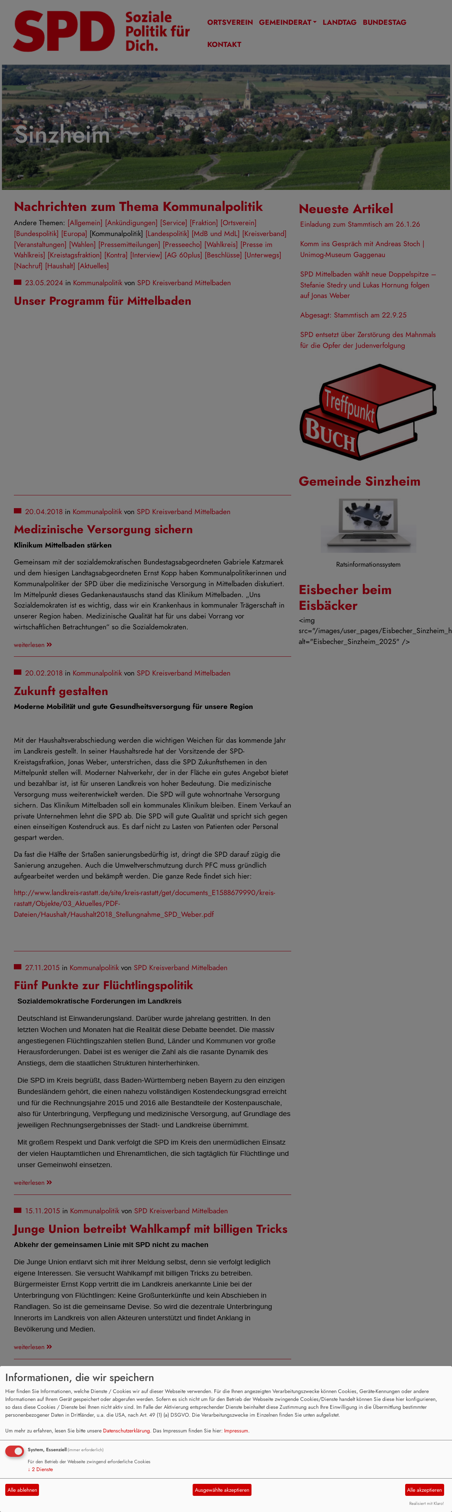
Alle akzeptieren (424, 1490)
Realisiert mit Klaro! (426, 1503)
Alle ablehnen (22, 1490)
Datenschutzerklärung (126, 1430)
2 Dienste (40, 1469)
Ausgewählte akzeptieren (222, 1490)
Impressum (236, 1430)
